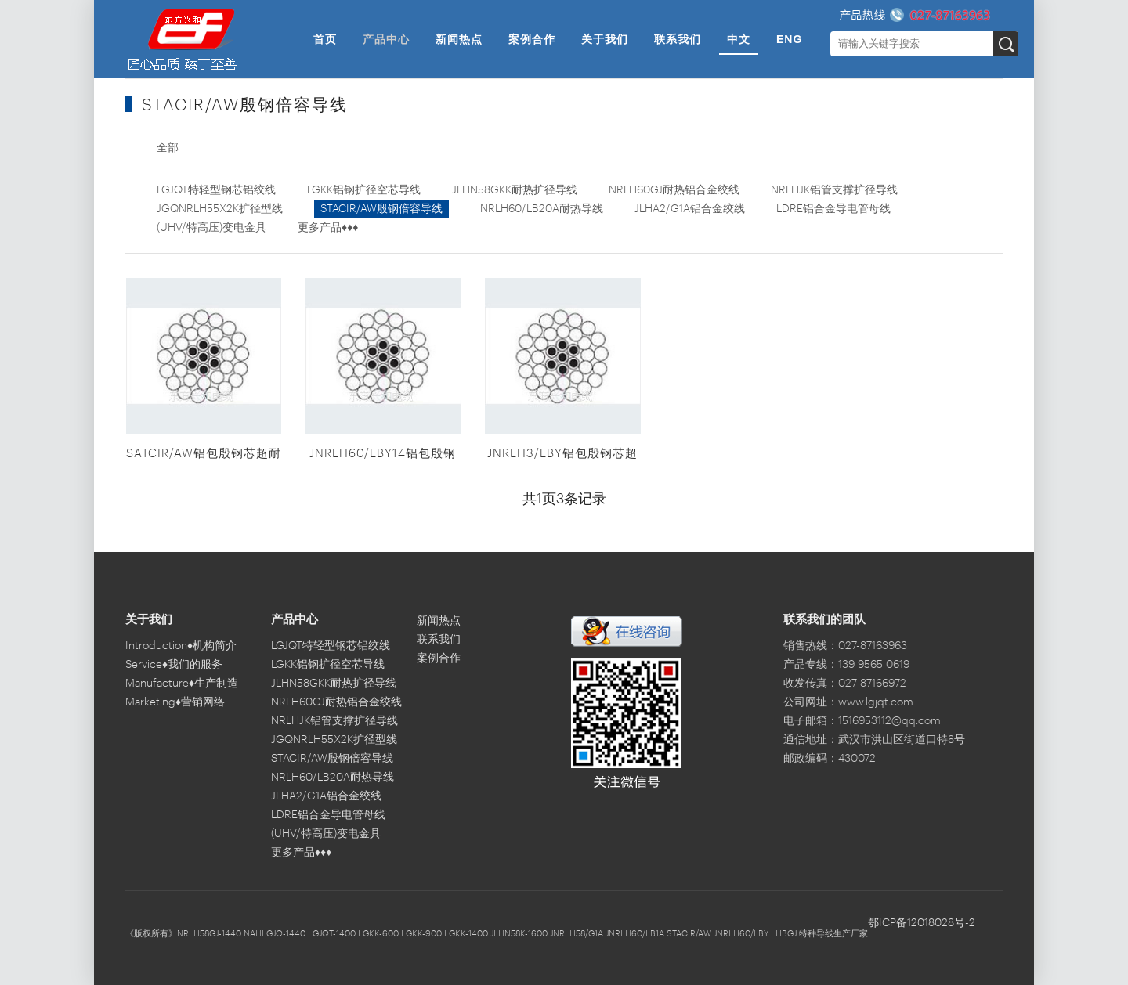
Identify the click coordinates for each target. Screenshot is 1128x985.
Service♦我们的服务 (173, 664)
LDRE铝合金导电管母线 (833, 209)
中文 (738, 39)
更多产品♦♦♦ (328, 227)
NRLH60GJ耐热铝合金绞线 (674, 190)
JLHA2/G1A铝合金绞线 (689, 209)
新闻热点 (459, 39)
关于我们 (604, 39)
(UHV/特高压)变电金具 (211, 227)
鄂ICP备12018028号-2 (921, 923)
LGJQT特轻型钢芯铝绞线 (216, 190)
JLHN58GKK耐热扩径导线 (514, 190)
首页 (325, 39)
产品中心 (386, 39)
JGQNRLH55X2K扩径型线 (220, 209)
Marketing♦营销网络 (175, 702)
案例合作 (531, 39)
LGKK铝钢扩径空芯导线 (364, 190)
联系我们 (677, 39)
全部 (168, 148)
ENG (789, 39)
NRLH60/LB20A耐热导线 (541, 209)
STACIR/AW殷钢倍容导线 (381, 209)
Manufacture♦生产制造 (181, 683)
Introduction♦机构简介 (181, 645)
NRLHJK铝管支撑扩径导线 (834, 190)
